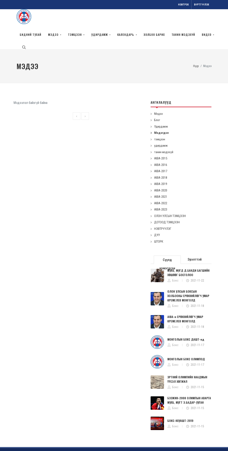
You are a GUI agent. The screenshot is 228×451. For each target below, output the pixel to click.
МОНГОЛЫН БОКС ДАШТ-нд (185, 320)
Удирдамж (161, 108)
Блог (157, 101)
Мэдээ (158, 95)
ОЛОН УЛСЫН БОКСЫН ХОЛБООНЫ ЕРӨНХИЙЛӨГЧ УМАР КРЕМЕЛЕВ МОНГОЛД (188, 276)
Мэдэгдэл (161, 114)
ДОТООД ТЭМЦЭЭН (167, 203)
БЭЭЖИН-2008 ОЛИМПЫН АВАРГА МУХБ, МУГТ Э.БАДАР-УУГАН (189, 381)
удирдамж (161, 127)
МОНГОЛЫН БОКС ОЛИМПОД (186, 340)
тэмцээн (159, 120)
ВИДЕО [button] (207, 34)
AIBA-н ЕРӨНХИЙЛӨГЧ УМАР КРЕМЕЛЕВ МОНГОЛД (185, 300)
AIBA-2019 (160, 165)
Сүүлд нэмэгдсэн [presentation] (167, 242)
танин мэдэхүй (183, 34)
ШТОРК (158, 223)
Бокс (175, 261)
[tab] (167, 240)
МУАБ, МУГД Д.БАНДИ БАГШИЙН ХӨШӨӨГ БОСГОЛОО (188, 253)
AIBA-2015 (160, 139)
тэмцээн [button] (75, 34)
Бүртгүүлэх (201, 4)
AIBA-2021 (160, 178)
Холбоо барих (154, 34)
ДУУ (157, 216)
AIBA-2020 (160, 171)
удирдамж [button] (100, 34)
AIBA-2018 (160, 159)
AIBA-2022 (160, 184)
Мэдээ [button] (53, 34)
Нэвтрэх (183, 4)
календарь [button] (126, 34)
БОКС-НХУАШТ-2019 (180, 401)
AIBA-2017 (160, 152)
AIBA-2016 (160, 146)
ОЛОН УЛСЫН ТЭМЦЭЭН (170, 197)
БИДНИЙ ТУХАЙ (30, 34)
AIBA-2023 (160, 191)
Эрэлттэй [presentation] (195, 241)
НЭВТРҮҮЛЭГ (162, 210)
